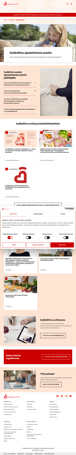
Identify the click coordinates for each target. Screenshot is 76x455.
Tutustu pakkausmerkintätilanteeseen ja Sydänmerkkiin (19, 110)
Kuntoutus (29, 404)
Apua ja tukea (31, 401)
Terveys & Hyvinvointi (10, 412)
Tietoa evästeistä (31, 438)
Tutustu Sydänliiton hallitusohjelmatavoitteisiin (15, 92)
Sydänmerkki (20, 453)
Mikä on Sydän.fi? (32, 421)
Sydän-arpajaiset (54, 409)
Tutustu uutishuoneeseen (52, 335)
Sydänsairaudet (8, 404)
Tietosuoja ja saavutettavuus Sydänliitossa (34, 435)
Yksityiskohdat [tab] (38, 214)
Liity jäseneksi (7, 427)
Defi (5, 453)
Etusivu (6, 20)
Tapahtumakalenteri (9, 438)
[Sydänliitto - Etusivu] (12, 396)
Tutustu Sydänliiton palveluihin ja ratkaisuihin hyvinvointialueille (17, 84)
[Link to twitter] (61, 396)
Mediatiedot (30, 429)
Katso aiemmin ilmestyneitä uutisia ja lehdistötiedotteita (38, 205)
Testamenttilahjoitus (54, 412)
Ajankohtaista (8, 424)
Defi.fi (5, 441)
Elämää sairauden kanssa (11, 407)
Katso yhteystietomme (51, 384)
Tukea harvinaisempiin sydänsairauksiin (10, 432)
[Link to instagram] (66, 396)
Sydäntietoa (7, 401)
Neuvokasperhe (12, 453)
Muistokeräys (53, 417)
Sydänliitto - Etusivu (18, 3)
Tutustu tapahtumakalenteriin (56, 357)
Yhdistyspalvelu (38, 453)
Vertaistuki (30, 407)
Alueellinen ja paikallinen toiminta (13, 429)
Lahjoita (51, 401)
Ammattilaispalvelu (49, 453)
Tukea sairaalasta (31, 409)
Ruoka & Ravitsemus (9, 409)
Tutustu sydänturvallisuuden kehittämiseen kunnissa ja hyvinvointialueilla (16, 101)
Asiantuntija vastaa (32, 424)
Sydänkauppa (7, 436)
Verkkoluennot (8, 414)
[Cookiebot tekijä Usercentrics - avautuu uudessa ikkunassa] (66, 208)
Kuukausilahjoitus (54, 407)
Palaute (29, 432)
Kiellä (14, 245)
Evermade (41, 450)
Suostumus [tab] (13, 214)
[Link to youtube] (70, 396)
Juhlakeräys (52, 414)
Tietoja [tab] (63, 214)
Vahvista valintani (38, 245)
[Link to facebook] (57, 396)
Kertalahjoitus (53, 404)
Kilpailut (29, 427)
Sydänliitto (12, 20)
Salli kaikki (62, 245)
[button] (67, 4)
